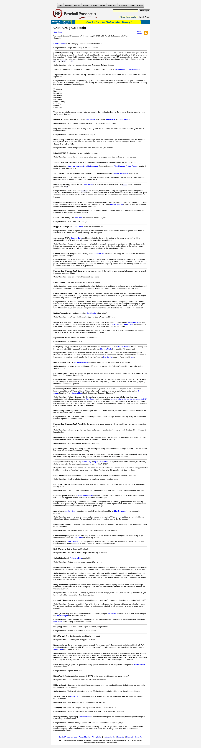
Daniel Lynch (75, 696)
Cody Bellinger (61, 616)
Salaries (132, 5)
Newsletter (68, 5)
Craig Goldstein (60, 44)
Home (60, 5)
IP (67, 187)
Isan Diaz (78, 218)
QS (55, 61)
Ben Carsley (108, 357)
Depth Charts (112, 5)
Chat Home (58, 32)
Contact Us (138, 737)
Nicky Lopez (129, 324)
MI (57, 324)
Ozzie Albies (77, 393)
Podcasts (140, 5)
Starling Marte (106, 349)
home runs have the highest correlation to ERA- (129, 399)
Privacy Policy (96, 737)
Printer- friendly (139, 32)
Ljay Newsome (120, 511)
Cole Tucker (115, 324)
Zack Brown (90, 119)
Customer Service (109, 737)
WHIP (63, 61)
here (132, 357)
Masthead (129, 737)
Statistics (85, 5)
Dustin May (86, 462)
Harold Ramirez (124, 347)
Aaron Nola (58, 649)
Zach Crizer (90, 399)
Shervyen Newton (74, 166)
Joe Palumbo (120, 69)
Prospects (77, 5)
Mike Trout (112, 614)
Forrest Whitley (116, 204)
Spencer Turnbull (101, 462)
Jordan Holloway (81, 362)
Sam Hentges (124, 119)
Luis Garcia (78, 538)
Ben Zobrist (91, 313)
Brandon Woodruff (85, 496)
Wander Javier (139, 665)
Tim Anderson (133, 322)
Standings (94, 5)
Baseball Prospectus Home (68, 737)
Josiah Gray (70, 511)
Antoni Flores (131, 166)
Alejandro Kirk (76, 558)
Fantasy (102, 5)
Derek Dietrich (85, 717)
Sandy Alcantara (121, 173)
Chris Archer (88, 185)
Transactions (123, 5)
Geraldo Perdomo (90, 166)
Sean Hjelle (110, 119)
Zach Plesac (98, 253)
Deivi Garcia (134, 69)
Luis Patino (78, 227)
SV (72, 61)
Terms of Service (84, 737)
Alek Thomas (119, 166)
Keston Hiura (76, 238)
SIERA (124, 185)
